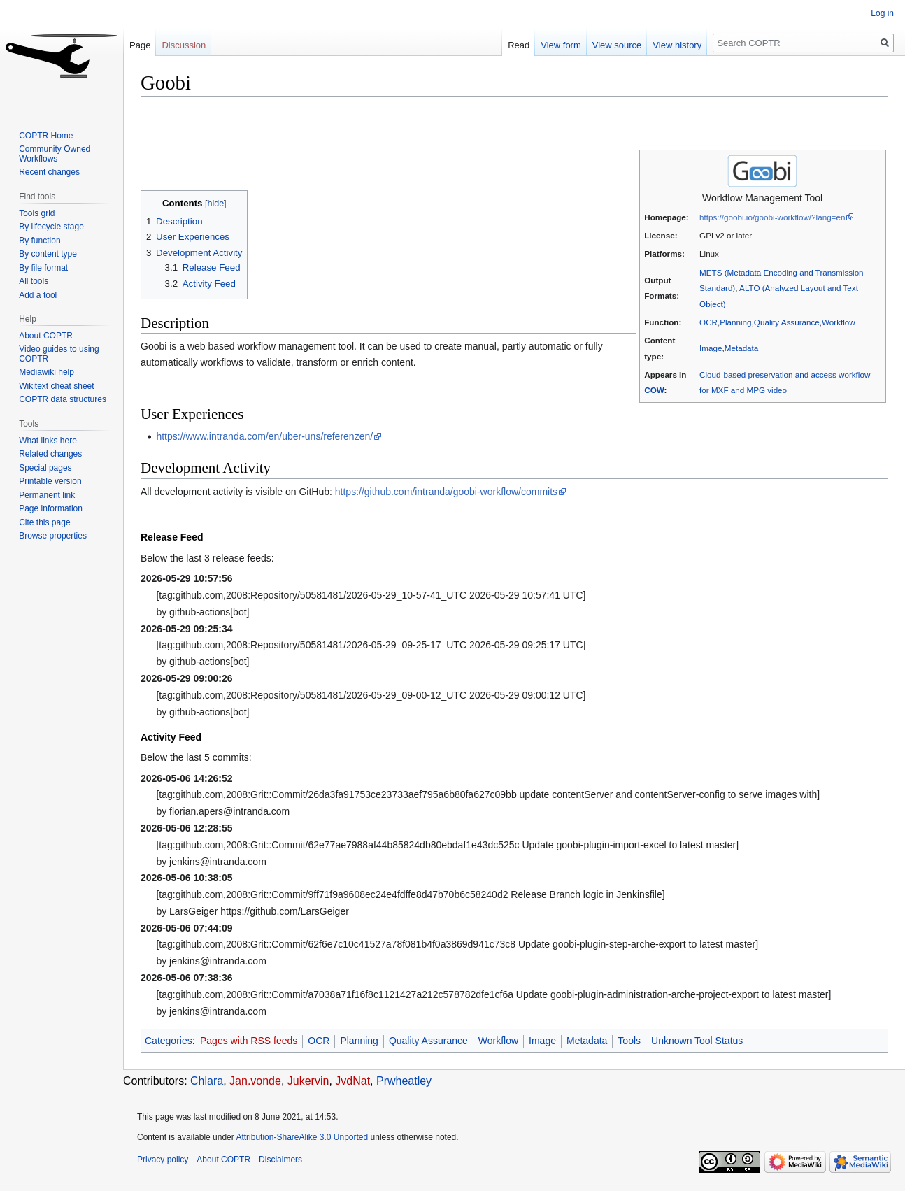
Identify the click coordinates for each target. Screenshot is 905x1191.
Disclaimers (280, 1159)
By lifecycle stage (51, 226)
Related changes (50, 454)
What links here (48, 440)
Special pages (45, 468)
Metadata (742, 347)
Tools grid (37, 213)
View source (617, 45)
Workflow (838, 322)
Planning (735, 322)
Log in (882, 13)
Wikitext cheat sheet (56, 386)
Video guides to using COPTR (59, 354)
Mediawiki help (46, 372)
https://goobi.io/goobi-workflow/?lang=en (772, 217)
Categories (168, 1040)
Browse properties (53, 536)
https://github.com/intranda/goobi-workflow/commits (446, 491)
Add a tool (38, 295)
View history (677, 45)
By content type (48, 254)
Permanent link (47, 495)
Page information (51, 508)
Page (139, 45)
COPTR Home (46, 136)
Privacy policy (162, 1159)
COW (654, 389)
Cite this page (44, 522)
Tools (629, 1040)
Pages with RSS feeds (248, 1040)
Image (710, 347)
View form (561, 45)
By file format (43, 268)
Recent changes (49, 172)
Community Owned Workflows (54, 154)
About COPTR (46, 336)
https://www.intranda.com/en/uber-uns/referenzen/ (264, 436)
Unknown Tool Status (697, 1040)
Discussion (184, 45)
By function (39, 240)
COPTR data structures (62, 399)
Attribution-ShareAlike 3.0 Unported (302, 1137)
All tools (33, 281)
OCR (708, 322)
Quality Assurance (787, 322)
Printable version (50, 481)
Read (518, 45)
